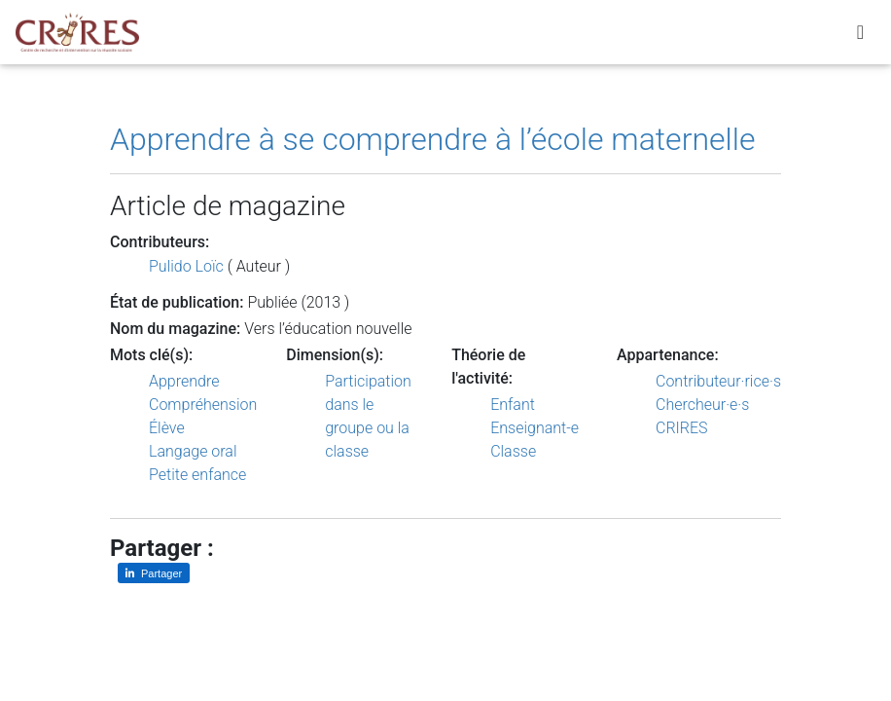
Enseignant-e (534, 428)
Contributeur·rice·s (718, 381)
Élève (167, 428)
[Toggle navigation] (860, 36)
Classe (513, 451)
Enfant (512, 404)
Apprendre (184, 381)
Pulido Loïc (186, 266)
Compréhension (203, 404)
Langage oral (193, 451)
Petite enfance (197, 474)
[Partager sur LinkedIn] (154, 573)
